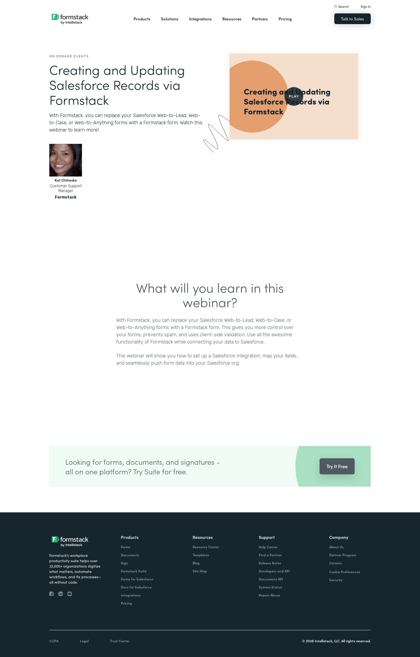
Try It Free (337, 473)
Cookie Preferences (344, 571)
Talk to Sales (352, 18)
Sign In (366, 6)
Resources (231, 18)
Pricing (285, 18)
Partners (260, 18)
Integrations (200, 18)
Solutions (169, 18)
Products (142, 18)
